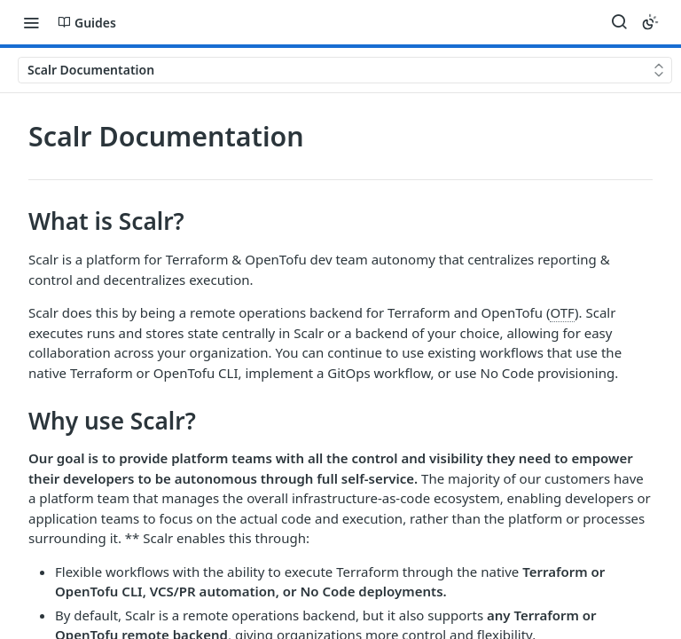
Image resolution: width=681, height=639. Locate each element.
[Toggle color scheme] (650, 22)
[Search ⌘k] (619, 22)
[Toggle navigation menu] (31, 22)
